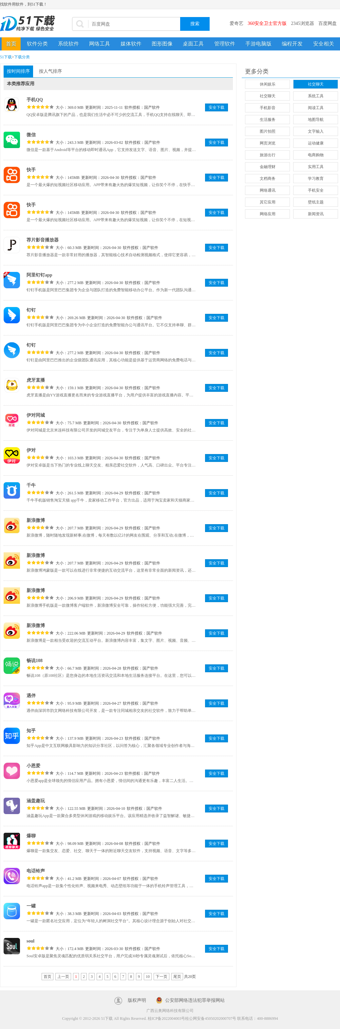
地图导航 (316, 119)
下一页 (161, 976)
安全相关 (323, 44)
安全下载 (216, 107)
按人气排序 (50, 71)
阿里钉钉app (39, 275)
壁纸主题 (316, 202)
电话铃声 (36, 870)
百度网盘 (327, 23)
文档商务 (267, 178)
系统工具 (316, 96)
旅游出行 (267, 155)
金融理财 (267, 166)
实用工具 (316, 166)
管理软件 (224, 44)
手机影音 (267, 107)
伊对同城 (36, 415)
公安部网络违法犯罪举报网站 (195, 1000)
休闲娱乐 (267, 84)
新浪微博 (36, 520)
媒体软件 (131, 44)
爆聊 (31, 835)
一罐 (31, 906)
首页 (11, 44)
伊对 (31, 450)
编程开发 (292, 44)
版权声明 (137, 1000)
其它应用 (267, 202)
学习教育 (316, 178)
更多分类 (257, 71)
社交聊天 (316, 84)
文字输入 (316, 131)
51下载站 (29, 23)
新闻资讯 (316, 214)
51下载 (6, 57)
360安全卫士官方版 (267, 23)
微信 (31, 134)
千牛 (31, 485)
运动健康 (316, 143)
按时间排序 (18, 71)
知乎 (31, 730)
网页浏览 (267, 143)
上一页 (63, 976)
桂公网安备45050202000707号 (210, 1018)
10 (148, 976)
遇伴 (31, 695)
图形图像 (162, 44)
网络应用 (267, 214)
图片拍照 (267, 131)
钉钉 (31, 310)
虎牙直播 (36, 380)
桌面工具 (193, 44)
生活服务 (267, 119)
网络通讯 (267, 190)
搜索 (194, 23)
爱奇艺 (236, 23)
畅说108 (35, 660)
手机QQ (35, 99)
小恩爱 (33, 765)
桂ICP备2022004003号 (166, 1018)
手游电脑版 (258, 44)
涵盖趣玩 (36, 800)
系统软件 (68, 44)
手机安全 (316, 190)
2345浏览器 (302, 23)
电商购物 (316, 155)
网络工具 (99, 44)
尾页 (177, 976)
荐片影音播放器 (43, 240)
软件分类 (37, 44)
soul (30, 941)
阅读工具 (316, 107)
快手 (31, 169)
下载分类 (22, 57)
